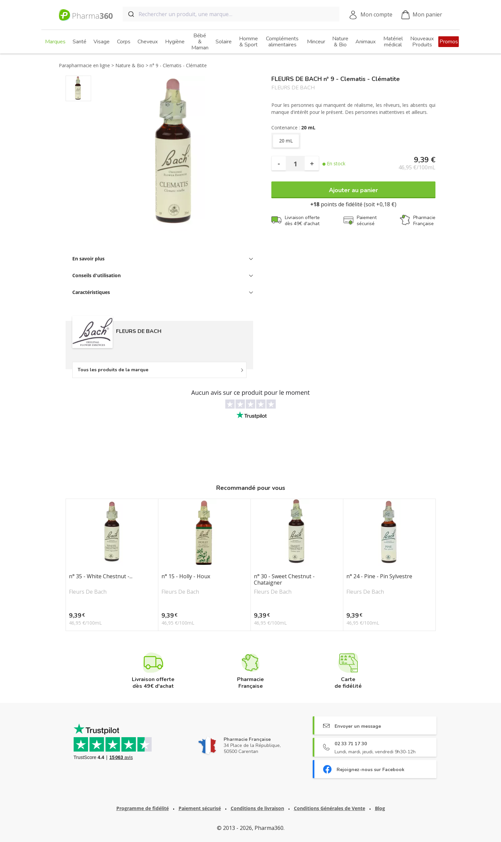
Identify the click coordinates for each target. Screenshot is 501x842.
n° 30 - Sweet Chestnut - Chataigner (284, 579)
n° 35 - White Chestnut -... (100, 576)
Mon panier (421, 15)
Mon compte (376, 14)
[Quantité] (295, 163)
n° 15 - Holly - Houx (185, 576)
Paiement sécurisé (200, 808)
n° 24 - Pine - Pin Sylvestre (379, 576)
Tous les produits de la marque (113, 370)
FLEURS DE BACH (293, 88)
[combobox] (231, 14)
